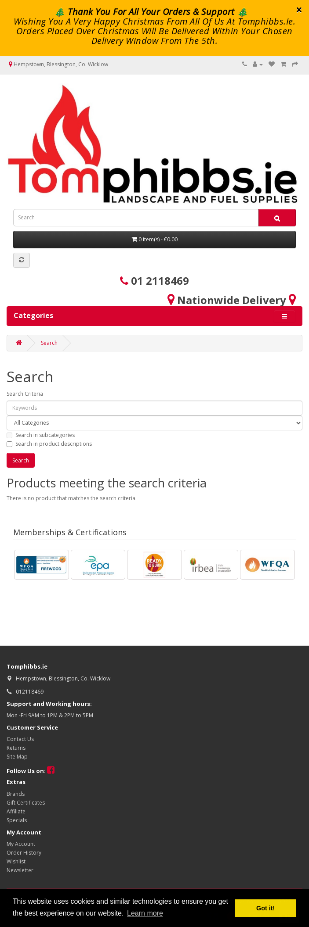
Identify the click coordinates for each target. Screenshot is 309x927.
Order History (24, 852)
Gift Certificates (26, 802)
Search (49, 343)
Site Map (17, 756)
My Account (21, 844)
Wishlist (16, 861)
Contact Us (20, 739)
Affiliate (16, 811)
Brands (16, 794)
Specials (17, 820)
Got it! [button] (265, 908)
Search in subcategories (41, 435)
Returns (16, 748)
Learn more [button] (145, 913)
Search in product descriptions (49, 443)
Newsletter (20, 870)
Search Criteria (25, 393)
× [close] (299, 9)
